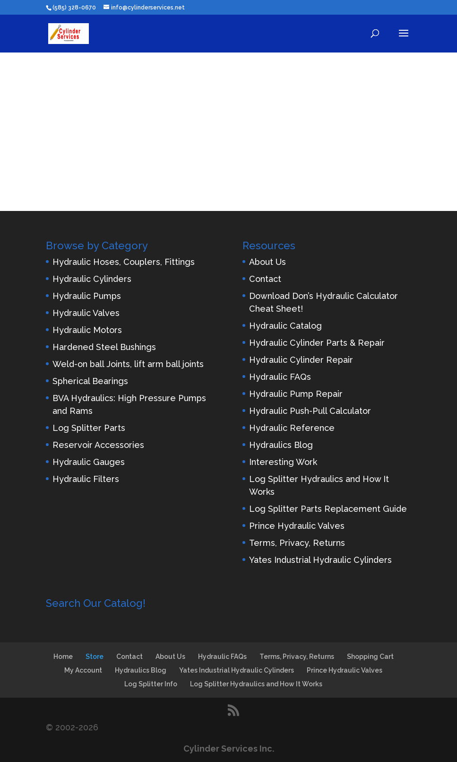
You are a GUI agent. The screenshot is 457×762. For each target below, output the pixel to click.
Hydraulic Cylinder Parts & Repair (317, 343)
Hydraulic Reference (292, 428)
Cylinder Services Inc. (228, 748)
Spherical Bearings (90, 381)
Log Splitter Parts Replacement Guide (328, 509)
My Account (83, 670)
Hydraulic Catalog (285, 326)
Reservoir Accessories (98, 445)
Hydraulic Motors (87, 330)
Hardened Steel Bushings (104, 347)
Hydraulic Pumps (86, 296)
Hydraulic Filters (85, 479)
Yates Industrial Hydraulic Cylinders (320, 560)
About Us (267, 262)
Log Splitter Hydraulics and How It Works (256, 684)
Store (94, 656)
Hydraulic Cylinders (91, 279)
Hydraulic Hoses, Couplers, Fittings (123, 262)
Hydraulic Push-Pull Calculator (310, 411)
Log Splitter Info (150, 684)
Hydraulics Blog (281, 445)
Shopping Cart (370, 656)
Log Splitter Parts (88, 428)
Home (63, 656)
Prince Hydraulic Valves (297, 526)
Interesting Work (283, 462)
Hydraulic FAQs (280, 377)
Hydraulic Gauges (88, 462)
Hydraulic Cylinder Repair (301, 360)
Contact (265, 279)
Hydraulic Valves (86, 313)
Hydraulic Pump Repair (296, 394)
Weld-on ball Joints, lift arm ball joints (128, 364)
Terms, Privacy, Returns (297, 543)
